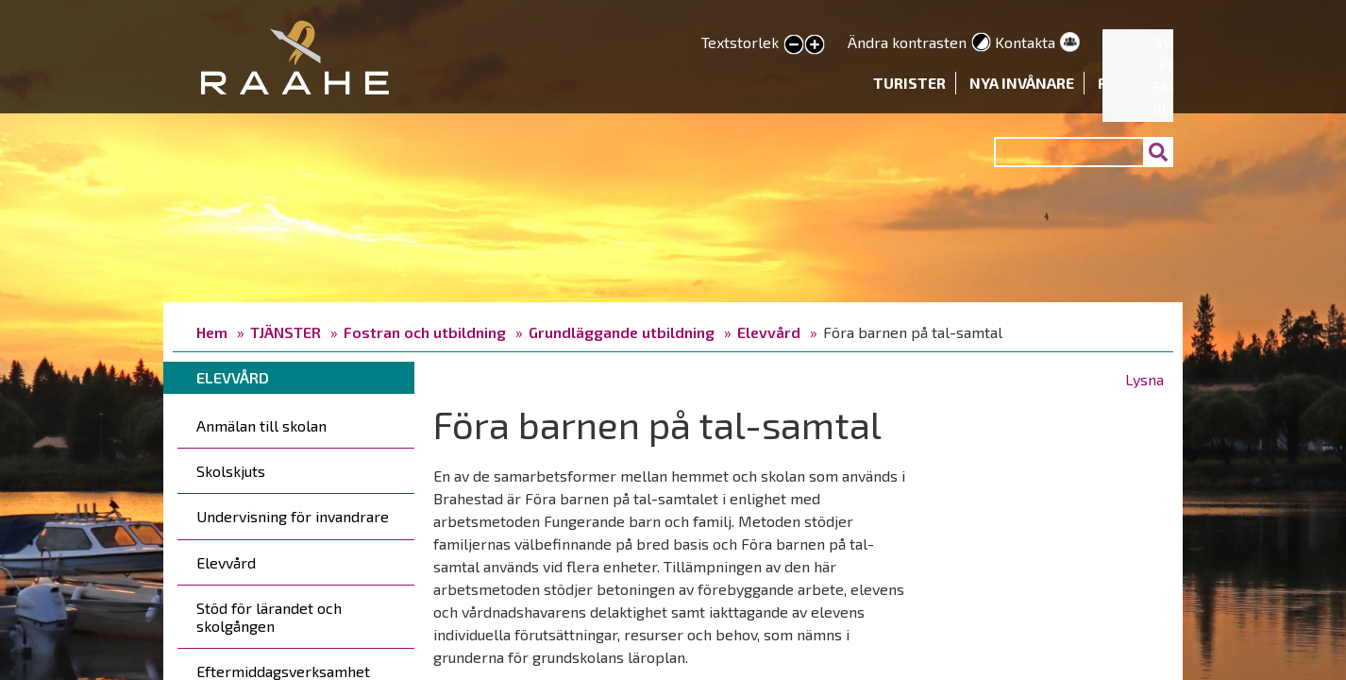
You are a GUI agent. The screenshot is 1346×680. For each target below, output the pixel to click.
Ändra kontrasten (907, 42)
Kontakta (1025, 42)
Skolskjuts (230, 471)
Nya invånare (1021, 83)
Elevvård (768, 332)
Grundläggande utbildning (622, 332)
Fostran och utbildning (425, 332)
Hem (211, 332)
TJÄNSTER (285, 332)
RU (1162, 109)
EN (1162, 86)
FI (1165, 64)
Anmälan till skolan (261, 425)
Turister (909, 83)
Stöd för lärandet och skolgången (269, 617)
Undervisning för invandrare (292, 516)
